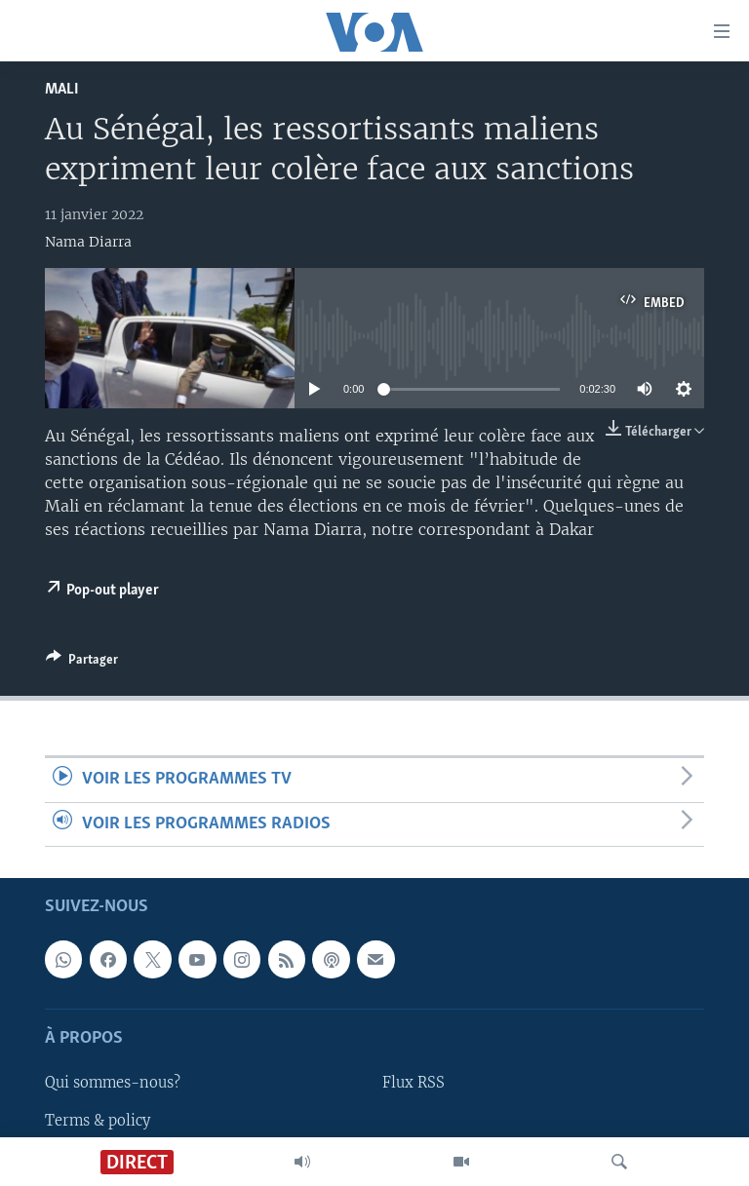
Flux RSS (413, 1082)
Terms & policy (97, 1120)
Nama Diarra (88, 241)
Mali (62, 89)
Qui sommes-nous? (112, 1082)
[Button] (82, 662)
